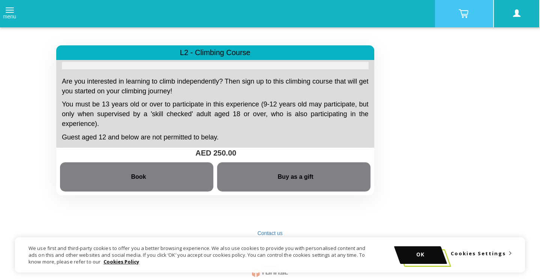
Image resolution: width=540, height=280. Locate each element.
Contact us (270, 233)
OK (420, 254)
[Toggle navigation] (9, 14)
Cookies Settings (478, 253)
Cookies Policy (121, 261)
